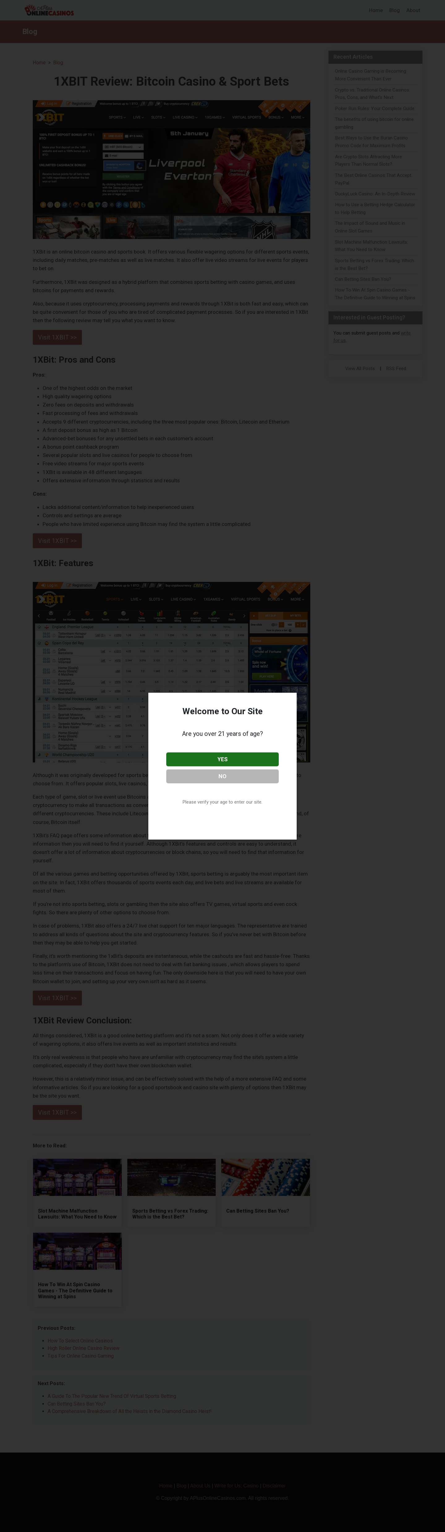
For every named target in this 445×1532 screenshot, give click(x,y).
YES (223, 759)
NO (222, 776)
